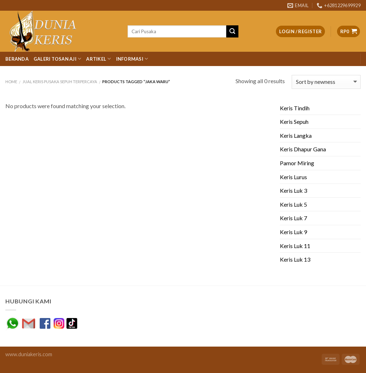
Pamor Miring (297, 163)
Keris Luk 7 (293, 218)
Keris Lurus (293, 176)
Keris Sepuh (294, 121)
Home (11, 81)
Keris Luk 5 (293, 204)
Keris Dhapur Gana (303, 149)
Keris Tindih (295, 108)
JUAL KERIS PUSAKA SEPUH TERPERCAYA (60, 81)
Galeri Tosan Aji (57, 58)
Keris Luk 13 (295, 259)
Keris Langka (296, 135)
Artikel (98, 58)
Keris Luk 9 (293, 231)
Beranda (17, 59)
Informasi (132, 58)
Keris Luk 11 (295, 245)
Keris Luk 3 (293, 190)
